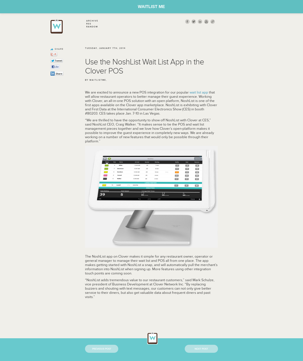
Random (92, 26)
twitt (193, 21)
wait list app (199, 92)
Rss (88, 24)
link (212, 21)
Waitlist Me (151, 6)
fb (187, 21)
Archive (92, 21)
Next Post (201, 348)
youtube (206, 21)
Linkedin (200, 21)
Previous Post (101, 348)
